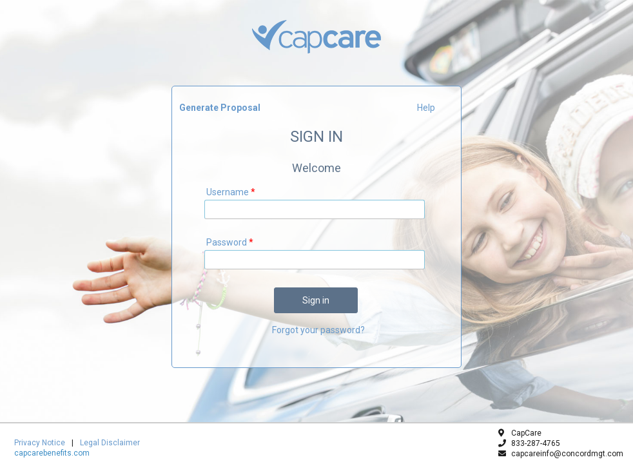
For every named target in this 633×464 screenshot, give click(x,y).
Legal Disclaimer (110, 442)
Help (426, 107)
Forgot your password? (318, 330)
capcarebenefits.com (52, 453)
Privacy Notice (39, 442)
